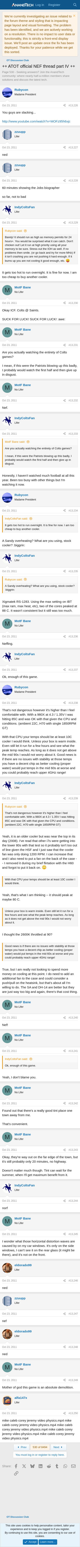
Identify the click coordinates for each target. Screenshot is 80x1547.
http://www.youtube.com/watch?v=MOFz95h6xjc (36, 121)
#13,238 (73, 702)
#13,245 (73, 1234)
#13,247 (73, 1313)
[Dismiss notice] (74, 16)
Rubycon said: (13, 230)
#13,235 (73, 571)
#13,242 (73, 1103)
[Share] (64, 105)
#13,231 (73, 345)
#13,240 (73, 1017)
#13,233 (73, 433)
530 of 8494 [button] (40, 1447)
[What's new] (66, 5)
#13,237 (73, 669)
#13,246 (73, 1280)
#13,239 (73, 798)
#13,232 (73, 400)
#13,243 (73, 1149)
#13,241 (73, 1051)
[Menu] (6, 5)
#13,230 (73, 303)
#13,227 (73, 147)
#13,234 (73, 510)
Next (59, 1447)
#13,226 (73, 105)
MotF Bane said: (15, 441)
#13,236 (73, 636)
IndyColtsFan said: (16, 518)
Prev (21, 1447)
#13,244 (73, 1200)
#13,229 (73, 222)
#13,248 (73, 1347)
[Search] (75, 5)
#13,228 (73, 180)
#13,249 (73, 1380)
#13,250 (73, 1413)
